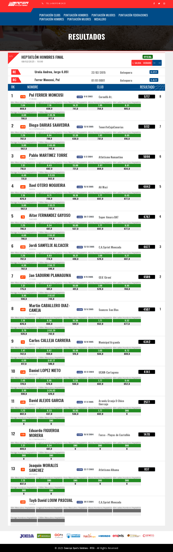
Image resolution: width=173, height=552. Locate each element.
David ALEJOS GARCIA (46, 400)
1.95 (100, 105)
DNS (127, 410)
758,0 (100, 108)
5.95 (49, 380)
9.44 (127, 380)
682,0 (49, 168)
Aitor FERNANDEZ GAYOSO (49, 215)
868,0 (23, 108)
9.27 (127, 255)
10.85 (75, 225)
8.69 (127, 135)
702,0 (24, 268)
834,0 (127, 168)
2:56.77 (51, 265)
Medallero (100, 19)
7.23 (23, 410)
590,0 (24, 299)
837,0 (23, 483)
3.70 (24, 330)
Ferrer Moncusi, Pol (47, 80)
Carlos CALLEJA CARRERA (49, 340)
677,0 (127, 228)
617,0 (24, 363)
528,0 (100, 259)
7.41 (23, 350)
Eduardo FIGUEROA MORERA (44, 432)
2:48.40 (51, 145)
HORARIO (147, 63)
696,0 (51, 268)
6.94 (49, 135)
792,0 (23, 138)
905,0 (127, 108)
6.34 (49, 225)
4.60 (23, 115)
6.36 (49, 320)
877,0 (127, 198)
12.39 (75, 135)
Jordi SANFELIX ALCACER (48, 245)
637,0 (49, 414)
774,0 (49, 259)
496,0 (75, 198)
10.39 (75, 320)
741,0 (75, 108)
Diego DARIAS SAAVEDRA (49, 125)
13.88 (75, 165)
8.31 (127, 105)
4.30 (23, 265)
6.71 (49, 195)
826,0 (23, 198)
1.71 (100, 320)
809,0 (127, 354)
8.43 (127, 195)
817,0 (51, 118)
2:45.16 (51, 115)
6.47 (49, 285)
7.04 (23, 105)
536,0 (75, 414)
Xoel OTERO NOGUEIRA (47, 185)
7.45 (23, 380)
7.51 (23, 165)
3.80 (23, 145)
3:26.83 (51, 390)
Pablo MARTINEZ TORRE (48, 155)
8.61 (127, 165)
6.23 (49, 410)
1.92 (100, 135)
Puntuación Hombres (76, 15)
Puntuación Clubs (49, 15)
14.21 (75, 105)
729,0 (23, 384)
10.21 (75, 255)
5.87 (49, 350)
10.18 (75, 195)
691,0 (49, 289)
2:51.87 (51, 295)
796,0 (23, 228)
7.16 (23, 195)
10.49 (75, 350)
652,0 (127, 384)
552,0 (51, 178)
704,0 (51, 238)
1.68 (100, 255)
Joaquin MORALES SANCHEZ (43, 467)
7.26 (23, 135)
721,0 (75, 168)
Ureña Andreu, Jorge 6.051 (51, 72)
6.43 (49, 165)
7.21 (23, 445)
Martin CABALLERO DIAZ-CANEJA (49, 307)
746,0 (49, 198)
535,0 (24, 333)
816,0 (127, 138)
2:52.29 (51, 330)
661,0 (49, 228)
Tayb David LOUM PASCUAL (51, 500)
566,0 (75, 384)
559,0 (49, 354)
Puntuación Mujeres (103, 15)
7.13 (23, 480)
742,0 (51, 333)
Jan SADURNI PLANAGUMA (50, 275)
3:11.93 (51, 175)
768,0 (127, 289)
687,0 (127, 259)
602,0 (100, 198)
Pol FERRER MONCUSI (46, 95)
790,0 (24, 118)
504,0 (100, 354)
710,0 (23, 168)
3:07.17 (51, 360)
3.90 (24, 295)
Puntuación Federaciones (133, 15)
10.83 (75, 410)
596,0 (51, 363)
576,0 (49, 384)
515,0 (75, 354)
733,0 (51, 208)
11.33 (75, 380)
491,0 (75, 289)
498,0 (75, 259)
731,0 (100, 138)
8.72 (127, 350)
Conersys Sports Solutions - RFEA (79, 548)
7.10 (49, 105)
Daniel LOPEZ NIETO (45, 370)
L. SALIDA (137, 63)
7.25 (23, 225)
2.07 (100, 165)
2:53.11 (51, 205)
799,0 (49, 138)
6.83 (49, 255)
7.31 (23, 285)
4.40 (23, 175)
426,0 (51, 393)
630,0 (75, 138)
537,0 (75, 228)
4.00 (23, 360)
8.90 (127, 285)
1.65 (100, 350)
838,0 (49, 108)
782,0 (51, 148)
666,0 (49, 323)
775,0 (23, 289)
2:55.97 (51, 235)
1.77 (100, 195)
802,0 (23, 414)
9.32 (127, 225)
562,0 (24, 148)
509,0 (75, 323)
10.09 (75, 285)
